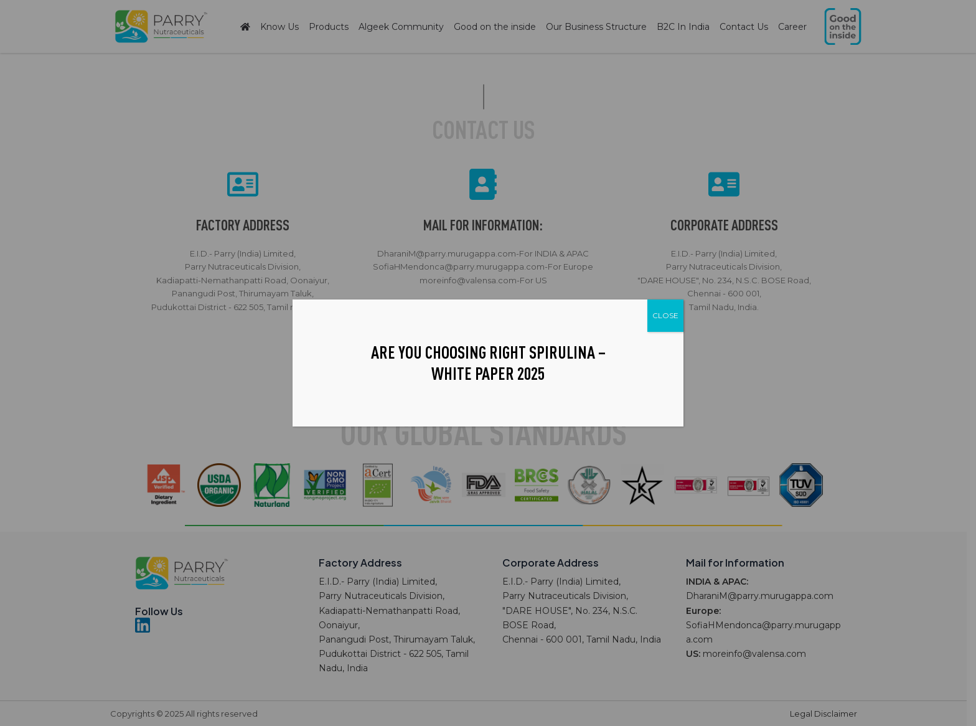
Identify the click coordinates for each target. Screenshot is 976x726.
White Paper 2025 (488, 373)
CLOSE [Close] (665, 315)
